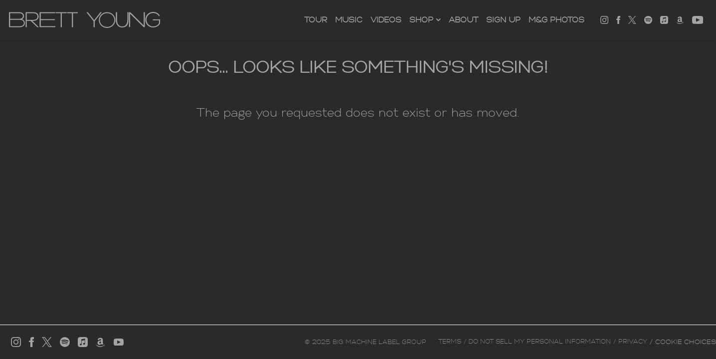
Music (348, 19)
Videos (385, 19)
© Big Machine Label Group (365, 342)
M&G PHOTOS (556, 19)
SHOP (421, 19)
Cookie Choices (685, 342)
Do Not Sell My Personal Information (540, 341)
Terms (449, 341)
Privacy (632, 341)
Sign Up (503, 19)
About (463, 19)
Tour (315, 19)
